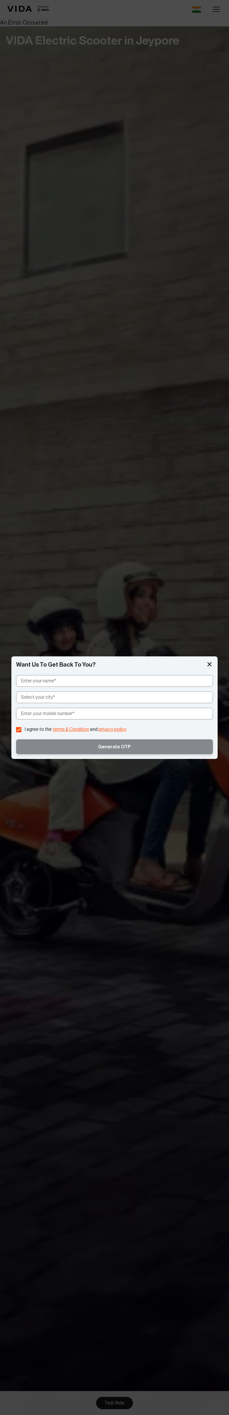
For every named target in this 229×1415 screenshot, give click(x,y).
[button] (209, 665)
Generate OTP (114, 747)
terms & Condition (71, 729)
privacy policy (112, 729)
